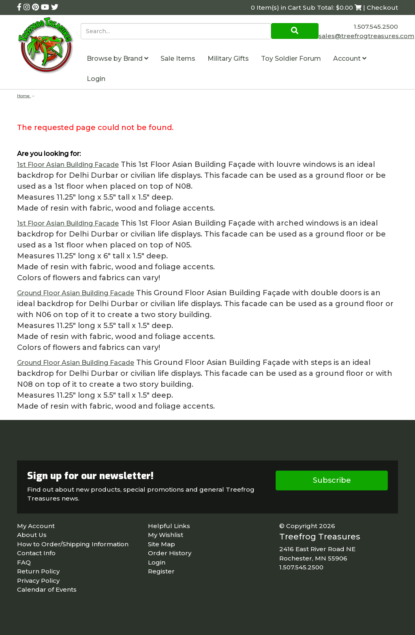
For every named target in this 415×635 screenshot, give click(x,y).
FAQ (24, 562)
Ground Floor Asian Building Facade (75, 293)
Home (24, 95)
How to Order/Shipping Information (72, 544)
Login (96, 79)
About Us (32, 535)
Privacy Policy (38, 580)
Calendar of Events (47, 589)
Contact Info (36, 553)
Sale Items (177, 58)
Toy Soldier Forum (291, 58)
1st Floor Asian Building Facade (68, 164)
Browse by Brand (117, 58)
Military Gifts (228, 58)
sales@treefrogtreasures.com (366, 36)
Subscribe (332, 480)
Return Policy (38, 571)
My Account (36, 526)
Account (349, 58)
